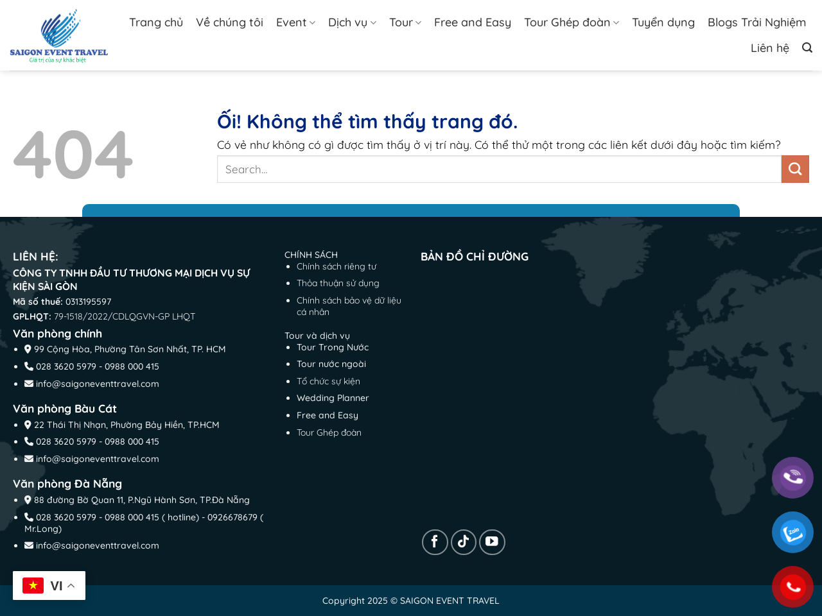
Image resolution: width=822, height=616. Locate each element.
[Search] (807, 47)
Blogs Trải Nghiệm (757, 22)
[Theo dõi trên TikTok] (464, 542)
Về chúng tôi (229, 22)
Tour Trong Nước (333, 347)
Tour (405, 22)
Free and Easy (472, 22)
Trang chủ (156, 22)
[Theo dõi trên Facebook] (435, 542)
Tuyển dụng (663, 22)
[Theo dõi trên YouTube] (492, 542)
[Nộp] (795, 169)
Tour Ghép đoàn (571, 22)
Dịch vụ (352, 22)
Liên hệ (770, 47)
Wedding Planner (333, 398)
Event (295, 22)
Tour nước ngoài (331, 364)
